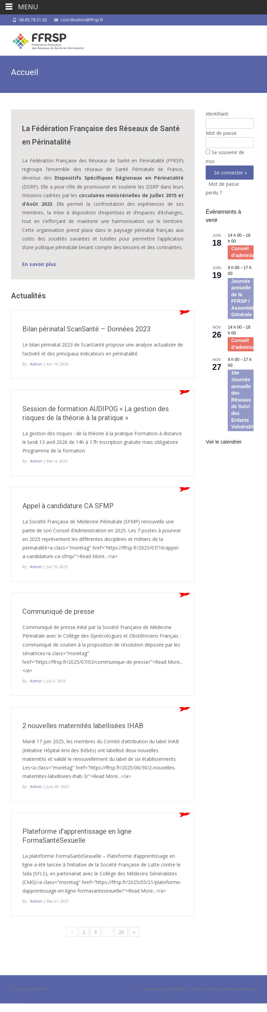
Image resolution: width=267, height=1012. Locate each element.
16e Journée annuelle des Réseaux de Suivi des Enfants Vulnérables (244, 399)
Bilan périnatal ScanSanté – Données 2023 (86, 329)
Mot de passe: (221, 133)
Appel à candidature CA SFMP (68, 506)
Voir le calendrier (224, 442)
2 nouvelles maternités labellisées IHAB (82, 726)
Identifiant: (217, 113)
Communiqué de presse (58, 611)
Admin (36, 363)
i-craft (212, 989)
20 (121, 932)
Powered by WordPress (165, 989)
